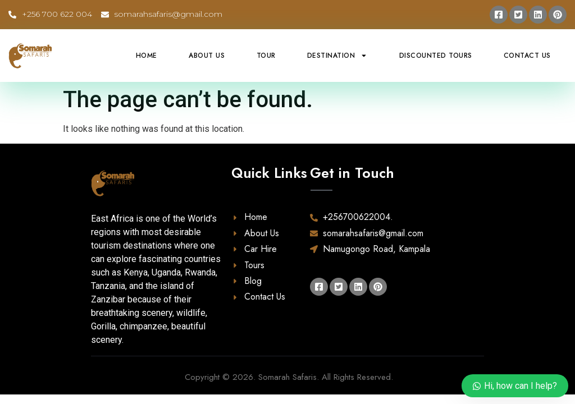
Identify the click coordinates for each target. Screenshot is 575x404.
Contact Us (527, 55)
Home (146, 55)
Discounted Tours (435, 55)
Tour (266, 55)
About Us (207, 55)
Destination (337, 56)
